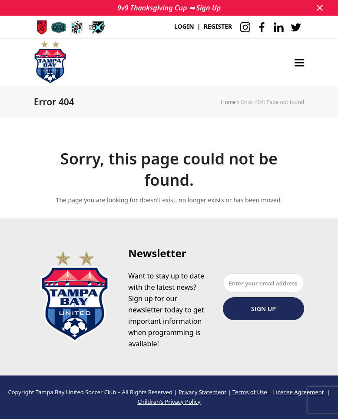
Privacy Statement (202, 392)
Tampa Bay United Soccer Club (76, 392)
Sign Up (263, 309)
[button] (320, 8)
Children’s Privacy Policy (169, 402)
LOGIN (184, 26)
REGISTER (218, 26)
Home (228, 102)
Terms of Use (249, 392)
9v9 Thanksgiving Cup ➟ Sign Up (169, 8)
